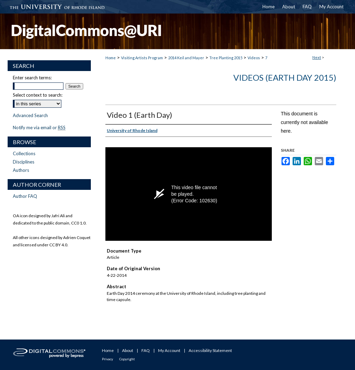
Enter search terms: (32, 77)
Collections (24, 153)
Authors (21, 170)
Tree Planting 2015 (225, 57)
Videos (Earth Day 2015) (284, 77)
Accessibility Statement (210, 350)
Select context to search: (37, 95)
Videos (254, 57)
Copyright (127, 359)
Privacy (107, 359)
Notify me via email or (39, 127)
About (127, 350)
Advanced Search (30, 115)
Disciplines (23, 162)
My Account (169, 350)
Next (316, 57)
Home (110, 57)
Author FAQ (25, 196)
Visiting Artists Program (142, 57)
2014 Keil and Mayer (186, 57)
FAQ (145, 350)
